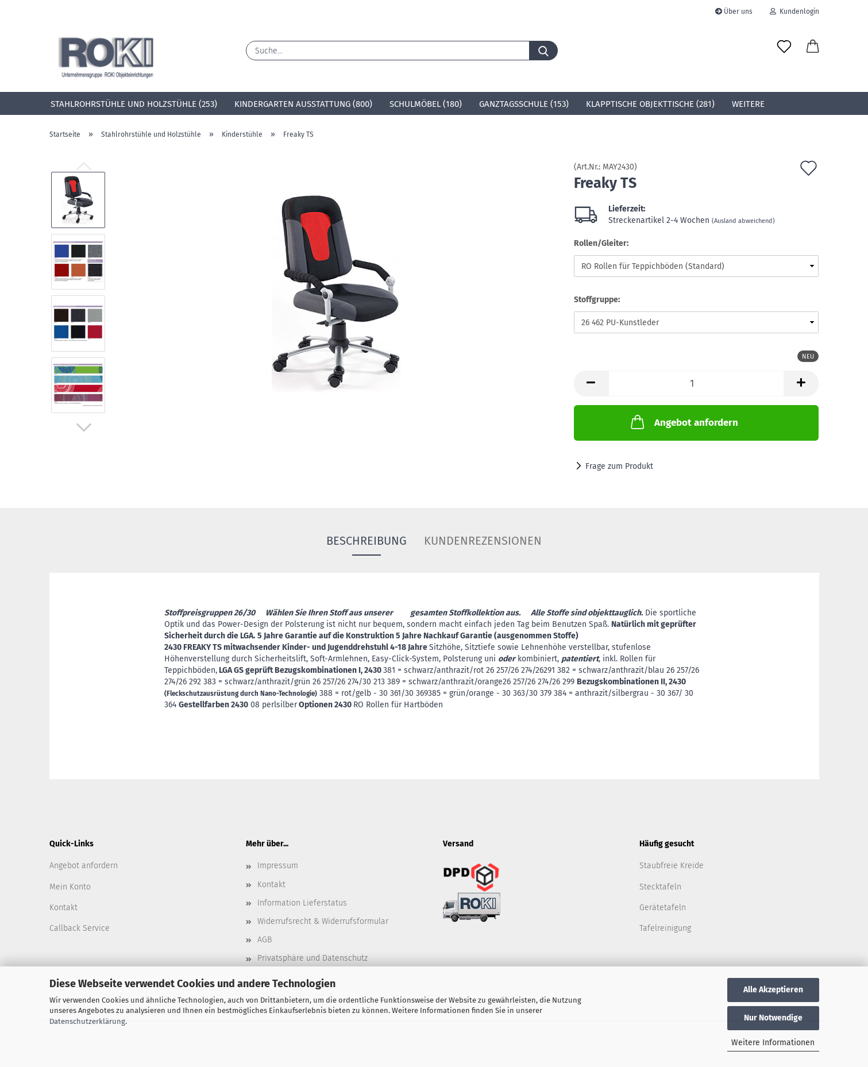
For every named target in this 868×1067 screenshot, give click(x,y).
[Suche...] (543, 50)
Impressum (277, 865)
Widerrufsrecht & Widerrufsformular (322, 921)
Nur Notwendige (773, 1018)
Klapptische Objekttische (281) (650, 104)
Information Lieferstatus (302, 903)
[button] (812, 47)
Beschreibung (366, 541)
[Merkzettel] (784, 47)
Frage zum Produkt (619, 466)
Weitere (748, 104)
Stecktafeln (660, 887)
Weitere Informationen (773, 1042)
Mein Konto (70, 887)
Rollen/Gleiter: (601, 243)
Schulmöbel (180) (425, 104)
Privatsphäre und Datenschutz (312, 958)
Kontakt (63, 907)
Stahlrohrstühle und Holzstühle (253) (134, 104)
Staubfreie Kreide (671, 865)
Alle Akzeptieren (773, 990)
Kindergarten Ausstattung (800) (303, 104)
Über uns (734, 11)
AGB (264, 940)
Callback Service (79, 928)
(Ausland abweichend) (743, 221)
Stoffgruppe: (597, 300)
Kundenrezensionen (483, 541)
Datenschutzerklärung (87, 1021)
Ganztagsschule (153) (524, 104)
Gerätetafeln (662, 907)
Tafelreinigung (665, 928)
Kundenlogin (794, 11)
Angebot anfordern (683, 422)
